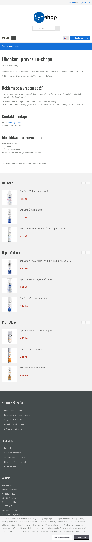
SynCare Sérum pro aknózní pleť (36, 330)
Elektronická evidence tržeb (16, 462)
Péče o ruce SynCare (13, 410)
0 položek (79, 38)
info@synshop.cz (15, 122)
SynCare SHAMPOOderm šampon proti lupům (43, 228)
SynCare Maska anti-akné (32, 367)
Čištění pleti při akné (13, 429)
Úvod (3, 46)
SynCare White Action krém (33, 298)
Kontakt (7, 448)
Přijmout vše (81, 537)
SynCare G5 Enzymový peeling (35, 191)
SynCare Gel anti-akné (31, 348)
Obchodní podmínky (12, 452)
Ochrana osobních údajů (14, 457)
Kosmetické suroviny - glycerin (17, 415)
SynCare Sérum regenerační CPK (36, 279)
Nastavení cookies (12, 466)
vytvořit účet (85, 3)
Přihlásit (71, 3)
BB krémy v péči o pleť (14, 424)
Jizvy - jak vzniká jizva (13, 419)
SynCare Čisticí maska (31, 209)
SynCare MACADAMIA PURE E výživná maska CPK (45, 260)
